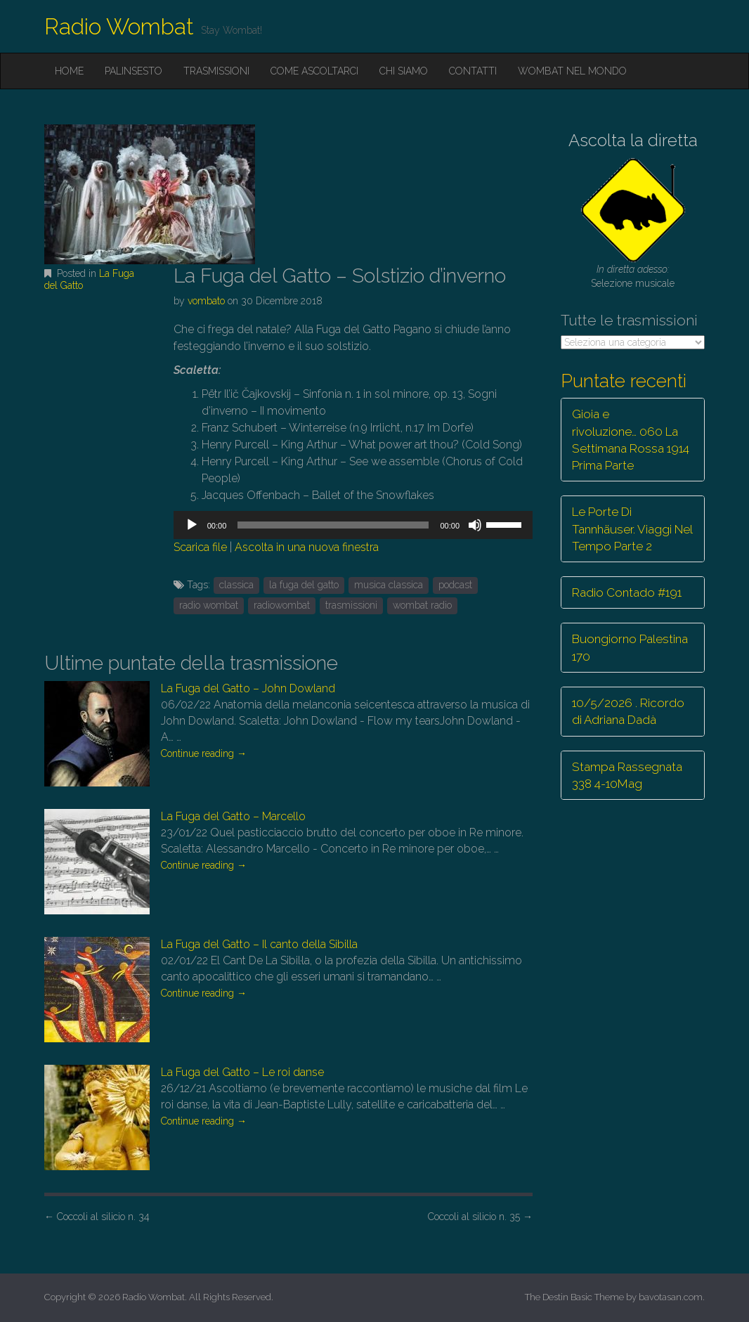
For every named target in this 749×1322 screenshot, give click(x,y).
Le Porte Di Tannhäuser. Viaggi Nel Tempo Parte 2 (632, 529)
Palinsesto (133, 71)
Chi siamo (403, 71)
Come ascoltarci (314, 71)
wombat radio (422, 605)
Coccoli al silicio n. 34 (97, 1216)
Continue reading (204, 753)
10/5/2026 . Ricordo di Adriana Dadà (628, 711)
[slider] (333, 525)
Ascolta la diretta (633, 140)
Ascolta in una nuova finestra (307, 547)
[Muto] (475, 525)
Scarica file (200, 547)
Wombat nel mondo (572, 71)
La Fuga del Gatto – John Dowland (248, 688)
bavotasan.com (671, 1297)
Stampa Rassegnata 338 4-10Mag (627, 775)
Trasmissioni (216, 71)
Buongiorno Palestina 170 (630, 647)
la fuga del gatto (304, 584)
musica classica (388, 584)
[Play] (192, 525)
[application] (353, 525)
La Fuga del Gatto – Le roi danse (242, 1072)
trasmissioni (351, 605)
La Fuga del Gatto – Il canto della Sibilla (259, 944)
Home (69, 71)
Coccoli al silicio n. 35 (480, 1216)
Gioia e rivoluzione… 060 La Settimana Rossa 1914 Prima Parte (630, 439)
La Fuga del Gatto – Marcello (233, 816)
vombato (206, 300)
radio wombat (208, 605)
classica (236, 584)
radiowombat (282, 605)
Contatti (473, 71)
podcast (455, 584)
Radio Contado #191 (627, 592)
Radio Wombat (119, 26)
